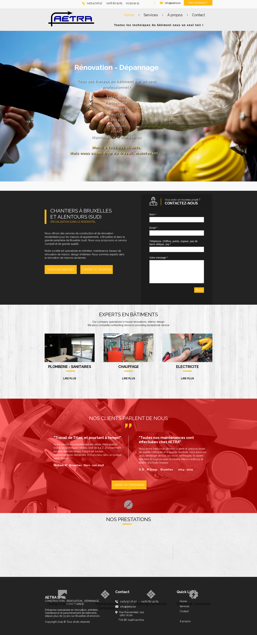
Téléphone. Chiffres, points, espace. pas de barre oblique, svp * (173, 243)
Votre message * (158, 257)
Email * (153, 227)
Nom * (152, 214)
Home (183, 601)
